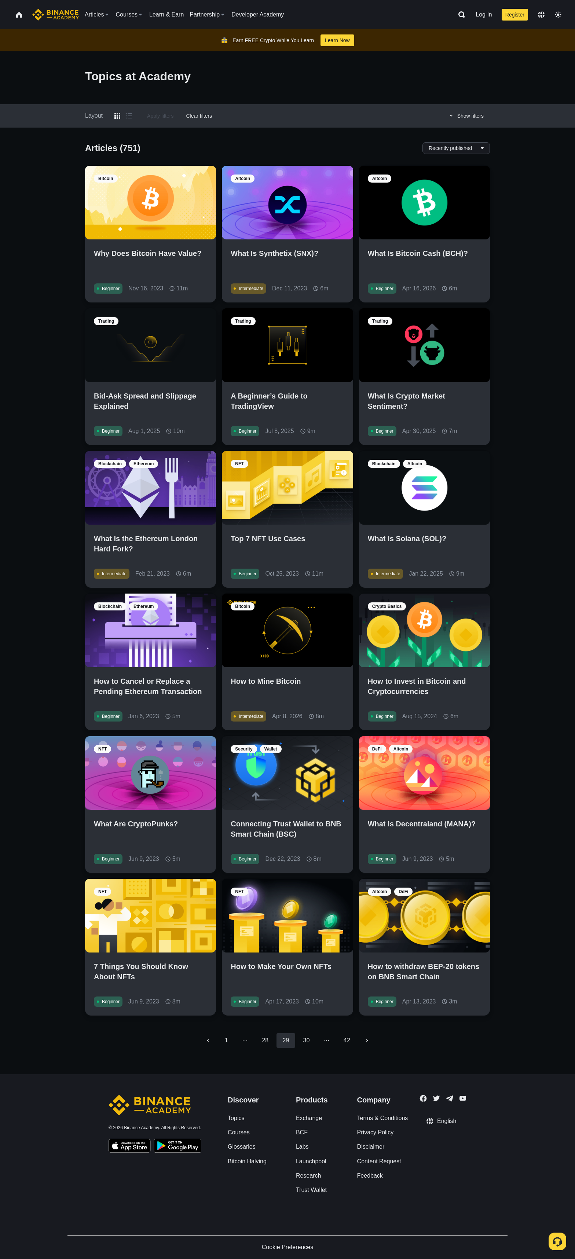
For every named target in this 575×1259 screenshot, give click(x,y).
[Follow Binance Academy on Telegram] (449, 1098)
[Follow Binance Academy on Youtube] (462, 1098)
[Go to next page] (367, 1040)
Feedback (370, 1175)
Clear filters (199, 116)
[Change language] (541, 14)
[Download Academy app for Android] (177, 1147)
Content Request (379, 1161)
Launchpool (311, 1161)
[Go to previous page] (208, 1040)
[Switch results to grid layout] (117, 116)
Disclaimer (371, 1147)
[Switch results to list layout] (129, 116)
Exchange (309, 1118)
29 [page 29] (285, 1040)
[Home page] (55, 15)
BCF (302, 1132)
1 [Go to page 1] (226, 1040)
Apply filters (160, 116)
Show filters (465, 116)
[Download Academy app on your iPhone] (130, 1147)
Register (514, 15)
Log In (484, 14)
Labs (302, 1147)
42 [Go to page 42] (347, 1040)
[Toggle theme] (558, 14)
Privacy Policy (375, 1132)
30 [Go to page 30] (306, 1040)
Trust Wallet (311, 1190)
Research (308, 1175)
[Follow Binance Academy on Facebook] (423, 1098)
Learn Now (337, 40)
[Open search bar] (459, 14)
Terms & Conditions (382, 1118)
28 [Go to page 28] (265, 1040)
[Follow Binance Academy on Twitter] (436, 1098)
